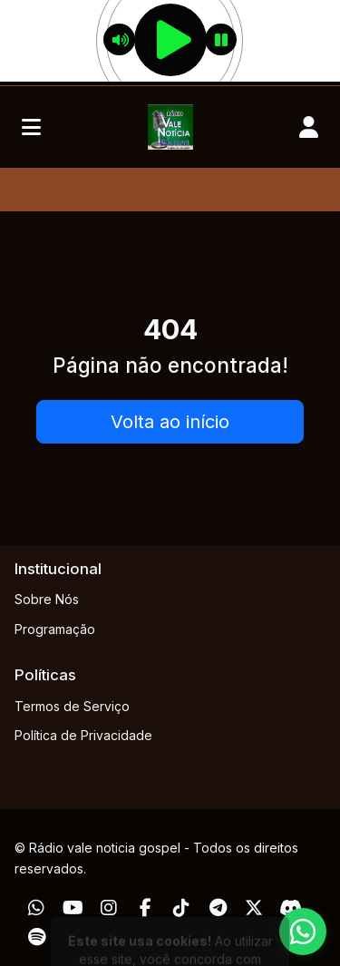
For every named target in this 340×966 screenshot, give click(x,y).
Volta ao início (170, 422)
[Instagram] (109, 908)
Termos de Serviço (72, 706)
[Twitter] (254, 908)
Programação (55, 629)
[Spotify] (36, 937)
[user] (308, 126)
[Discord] (290, 908)
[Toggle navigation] (31, 126)
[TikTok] (181, 908)
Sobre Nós (47, 599)
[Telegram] (218, 908)
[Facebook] (145, 908)
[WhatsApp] (36, 908)
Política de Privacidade (83, 735)
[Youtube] (73, 908)
